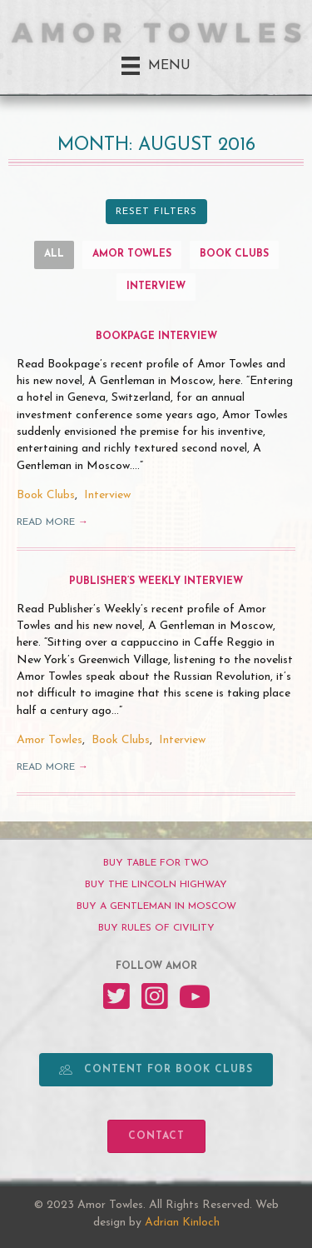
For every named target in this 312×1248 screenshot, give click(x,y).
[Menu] (156, 65)
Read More (52, 522)
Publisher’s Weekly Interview (156, 582)
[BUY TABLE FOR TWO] (156, 863)
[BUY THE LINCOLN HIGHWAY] (156, 884)
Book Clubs (234, 254)
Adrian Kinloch (182, 1222)
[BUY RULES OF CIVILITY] (156, 928)
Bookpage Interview (156, 337)
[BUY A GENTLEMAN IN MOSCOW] (156, 906)
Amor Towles (131, 254)
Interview (156, 287)
